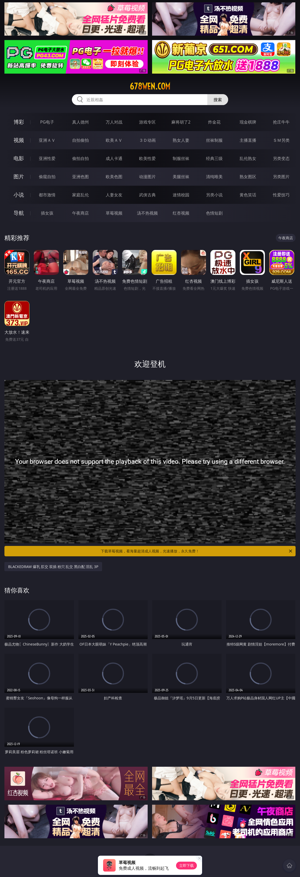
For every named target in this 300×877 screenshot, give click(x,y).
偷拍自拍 (80, 158)
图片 (19, 176)
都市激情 (47, 195)
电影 (19, 158)
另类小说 (214, 195)
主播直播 (248, 140)
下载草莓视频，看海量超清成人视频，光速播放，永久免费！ (197, 551)
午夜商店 (80, 213)
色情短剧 (214, 213)
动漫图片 (147, 176)
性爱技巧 (281, 195)
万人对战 (114, 122)
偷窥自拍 (47, 176)
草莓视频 (114, 213)
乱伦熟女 (248, 158)
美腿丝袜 (181, 176)
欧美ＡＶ (114, 140)
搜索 (218, 99)
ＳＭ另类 (281, 140)
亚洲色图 (80, 176)
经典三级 (214, 158)
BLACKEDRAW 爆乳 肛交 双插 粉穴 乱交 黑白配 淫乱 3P (53, 566)
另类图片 (281, 176)
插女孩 (47, 213)
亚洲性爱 (47, 158)
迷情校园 (181, 195)
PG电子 (47, 122)
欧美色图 (114, 176)
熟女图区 (248, 176)
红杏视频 (181, 213)
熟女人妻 (181, 140)
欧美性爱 (147, 158)
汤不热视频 (147, 213)
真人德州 (80, 122)
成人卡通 (114, 158)
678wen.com (150, 86)
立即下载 (186, 865)
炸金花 (214, 122)
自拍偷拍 (80, 140)
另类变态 (281, 158)
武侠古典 (147, 195)
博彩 (19, 121)
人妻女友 (114, 195)
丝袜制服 (214, 140)
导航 (19, 212)
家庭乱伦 (80, 195)
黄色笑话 (248, 195)
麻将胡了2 (180, 122)
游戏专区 (147, 122)
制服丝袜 (181, 158)
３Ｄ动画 (147, 140)
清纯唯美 (214, 176)
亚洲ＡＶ (47, 140)
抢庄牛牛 (281, 122)
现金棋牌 (248, 122)
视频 (19, 140)
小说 (19, 194)
